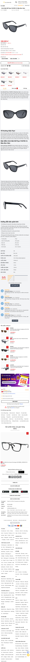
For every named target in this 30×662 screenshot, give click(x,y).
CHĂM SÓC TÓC (18, 536)
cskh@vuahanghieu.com (11, 508)
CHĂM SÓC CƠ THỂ (5, 628)
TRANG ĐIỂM (17, 579)
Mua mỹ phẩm (24, 414)
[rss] (20, 477)
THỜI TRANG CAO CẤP (5, 542)
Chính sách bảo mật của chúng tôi (21, 474)
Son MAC (8, 414)
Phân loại (3, 258)
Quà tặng (3, 416)
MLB (19, 414)
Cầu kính (3, 265)
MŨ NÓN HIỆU (3, 616)
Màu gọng (3, 272)
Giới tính (3, 250)
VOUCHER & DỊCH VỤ (5, 590)
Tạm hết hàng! (15, 62)
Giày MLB (26, 418)
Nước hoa (11, 418)
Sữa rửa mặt (12, 412)
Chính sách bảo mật (22, 520)
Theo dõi (26, 389)
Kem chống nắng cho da (6, 422)
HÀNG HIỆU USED (18, 548)
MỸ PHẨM (17, 551)
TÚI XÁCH (3, 528)
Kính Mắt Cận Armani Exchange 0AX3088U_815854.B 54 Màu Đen (14, 463)
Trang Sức (8, 416)
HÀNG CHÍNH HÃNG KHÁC (20, 641)
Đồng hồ (18, 412)
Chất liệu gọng (4, 269)
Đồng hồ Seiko (15, 420)
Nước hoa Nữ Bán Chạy (6, 420)
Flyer (3, 6)
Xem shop (15, 401)
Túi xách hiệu (23, 412)
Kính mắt (17, 10)
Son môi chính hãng (19, 418)
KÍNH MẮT (17, 528)
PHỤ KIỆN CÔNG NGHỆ (5, 638)
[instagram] (12, 477)
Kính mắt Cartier (4, 418)
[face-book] (10, 477)
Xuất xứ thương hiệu (6, 255)
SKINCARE (3, 576)
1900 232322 (24, 2)
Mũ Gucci (3, 414)
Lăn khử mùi (14, 414)
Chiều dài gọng (4, 267)
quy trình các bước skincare (17, 416)
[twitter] (18, 477)
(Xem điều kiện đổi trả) (11, 393)
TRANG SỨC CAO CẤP (19, 627)
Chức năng (3, 260)
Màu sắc (3, 253)
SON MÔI (17, 569)
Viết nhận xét (15, 285)
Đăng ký (21, 403)
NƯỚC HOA (3, 648)
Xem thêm (15, 320)
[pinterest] (15, 477)
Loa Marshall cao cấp (24, 420)
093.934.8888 (24, 1)
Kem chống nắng (4, 412)
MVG (4, 389)
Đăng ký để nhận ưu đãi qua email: (15, 469)
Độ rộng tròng (5, 262)
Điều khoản (15, 520)
